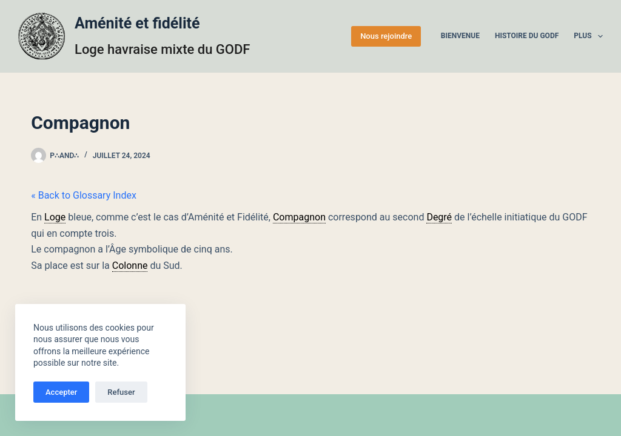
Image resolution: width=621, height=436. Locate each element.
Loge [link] (54, 217)
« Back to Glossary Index (83, 195)
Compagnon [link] (299, 217)
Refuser (121, 392)
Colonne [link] (130, 265)
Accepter (61, 392)
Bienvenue (460, 35)
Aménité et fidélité (137, 23)
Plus (588, 36)
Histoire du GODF (527, 35)
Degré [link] (439, 217)
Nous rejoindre (386, 36)
